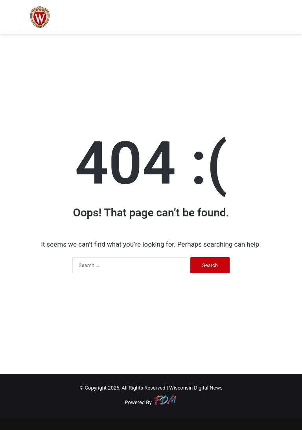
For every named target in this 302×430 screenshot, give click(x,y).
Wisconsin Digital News (196, 388)
